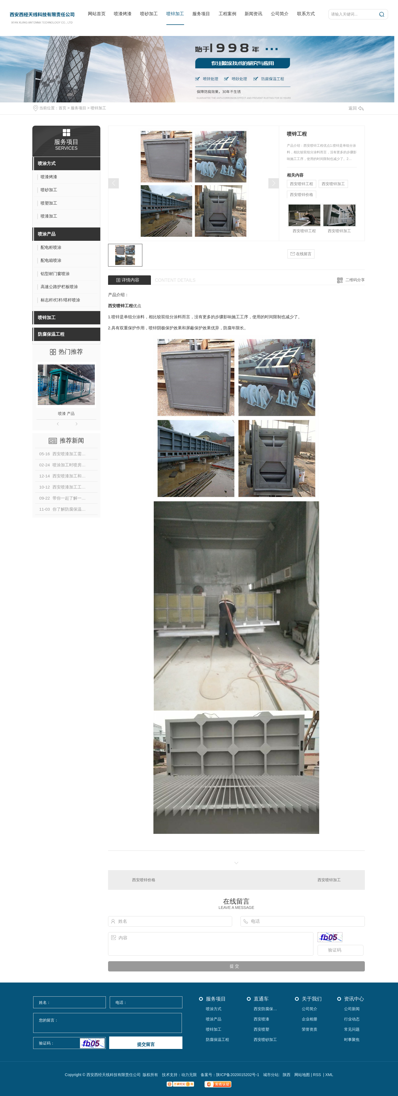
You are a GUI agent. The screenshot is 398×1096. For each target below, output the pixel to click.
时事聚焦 (352, 1040)
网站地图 (302, 1074)
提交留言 (146, 1044)
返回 (356, 108)
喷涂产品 (47, 234)
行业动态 (352, 1019)
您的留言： (107, 1023)
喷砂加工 (149, 13)
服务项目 (201, 13)
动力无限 (189, 1074)
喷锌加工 (175, 13)
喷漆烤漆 (123, 13)
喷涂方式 (47, 163)
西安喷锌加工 (333, 184)
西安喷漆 (261, 1019)
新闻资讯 (253, 13)
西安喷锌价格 (301, 194)
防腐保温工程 (51, 334)
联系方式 (306, 13)
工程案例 (227, 13)
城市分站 (271, 1074)
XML (329, 1074)
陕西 (286, 1074)
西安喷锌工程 (301, 184)
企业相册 (309, 1019)
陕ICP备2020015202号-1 (237, 1074)
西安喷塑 (261, 1029)
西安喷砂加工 (265, 1040)
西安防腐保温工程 (267, 1009)
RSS (317, 1074)
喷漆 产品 (66, 413)
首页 (62, 108)
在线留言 (300, 254)
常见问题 (352, 1029)
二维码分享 (355, 280)
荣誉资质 (309, 1029)
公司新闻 (352, 1009)
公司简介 (280, 13)
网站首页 (97, 13)
